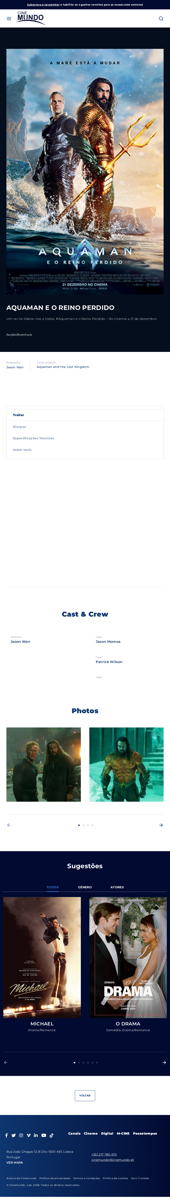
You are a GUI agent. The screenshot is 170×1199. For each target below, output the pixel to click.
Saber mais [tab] (22, 450)
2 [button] (83, 825)
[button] (9, 825)
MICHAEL (42, 1024)
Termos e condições (86, 1178)
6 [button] (97, 1062)
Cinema (91, 1133)
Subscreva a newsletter (43, 4)
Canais (74, 1133)
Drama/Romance (42, 1030)
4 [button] (92, 825)
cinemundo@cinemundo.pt (113, 1160)
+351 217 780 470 (104, 1154)
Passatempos (145, 1133)
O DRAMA (128, 1024)
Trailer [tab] (18, 415)
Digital (107, 1133)
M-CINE (123, 1133)
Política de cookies (115, 1178)
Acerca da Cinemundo (21, 1178)
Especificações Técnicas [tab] (33, 438)
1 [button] (79, 825)
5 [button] (92, 1062)
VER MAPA (14, 1162)
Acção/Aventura (19, 335)
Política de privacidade (54, 1178)
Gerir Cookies (140, 1178)
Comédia (113, 1030)
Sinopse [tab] (19, 427)
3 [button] (88, 825)
